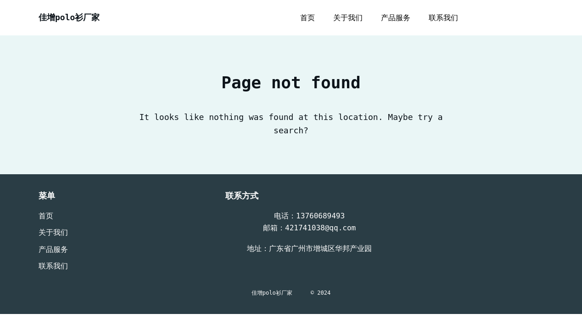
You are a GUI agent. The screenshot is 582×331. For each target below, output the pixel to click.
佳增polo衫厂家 (69, 17)
